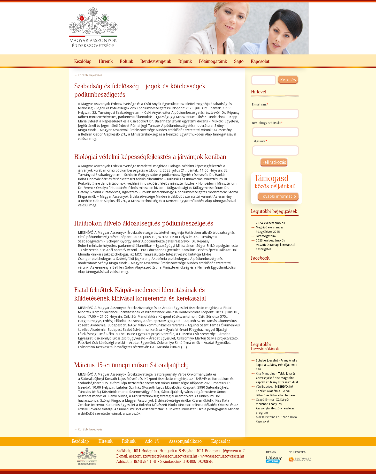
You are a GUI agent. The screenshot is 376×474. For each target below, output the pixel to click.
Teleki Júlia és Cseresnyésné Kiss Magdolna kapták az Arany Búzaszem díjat (277, 378)
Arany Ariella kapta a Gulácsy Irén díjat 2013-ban (277, 365)
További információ (278, 196)
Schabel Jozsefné (267, 360)
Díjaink (185, 61)
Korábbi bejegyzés (88, 75)
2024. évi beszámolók (270, 223)
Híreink (106, 61)
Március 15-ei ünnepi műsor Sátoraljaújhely (131, 365)
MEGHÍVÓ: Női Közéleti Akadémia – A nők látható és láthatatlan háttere (275, 391)
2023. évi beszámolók (270, 240)
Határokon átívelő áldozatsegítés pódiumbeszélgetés (143, 223)
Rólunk (126, 61)
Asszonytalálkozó (185, 441)
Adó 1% (152, 441)
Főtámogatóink (213, 61)
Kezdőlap (83, 61)
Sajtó (239, 61)
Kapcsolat (260, 61)
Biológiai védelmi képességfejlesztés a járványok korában (150, 157)
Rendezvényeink (155, 61)
